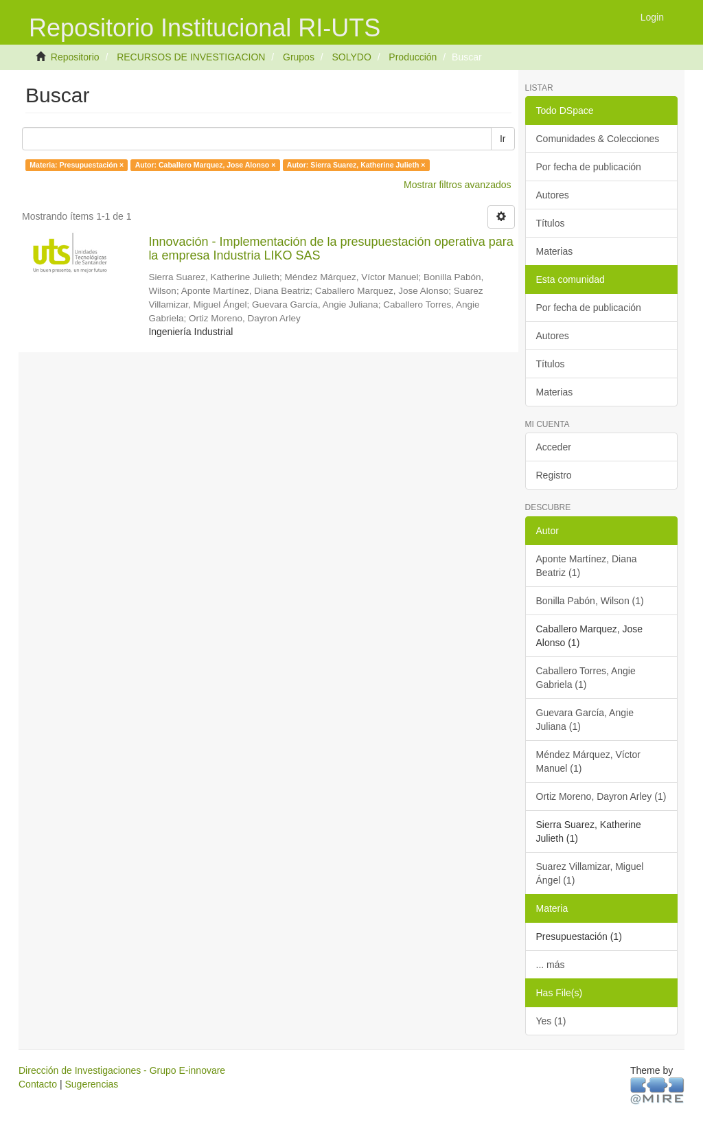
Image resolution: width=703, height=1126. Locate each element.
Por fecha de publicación (588, 166)
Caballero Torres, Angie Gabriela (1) (586, 677)
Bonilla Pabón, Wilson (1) (590, 600)
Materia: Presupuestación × (77, 165)
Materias (554, 251)
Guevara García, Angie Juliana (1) (585, 719)
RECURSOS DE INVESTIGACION (191, 56)
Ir (503, 138)
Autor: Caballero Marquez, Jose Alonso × (205, 165)
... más (550, 964)
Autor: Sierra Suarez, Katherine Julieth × (356, 165)
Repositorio (75, 56)
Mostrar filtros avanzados (457, 184)
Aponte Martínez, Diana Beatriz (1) (586, 565)
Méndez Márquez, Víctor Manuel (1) (588, 761)
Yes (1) (551, 1020)
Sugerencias (91, 1084)
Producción (413, 56)
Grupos (298, 56)
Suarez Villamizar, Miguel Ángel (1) (590, 873)
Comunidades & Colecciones (598, 138)
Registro (554, 475)
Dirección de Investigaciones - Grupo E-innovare (122, 1070)
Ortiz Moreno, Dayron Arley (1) (601, 796)
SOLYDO (351, 56)
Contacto (38, 1084)
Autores (552, 194)
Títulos (550, 223)
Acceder (553, 446)
